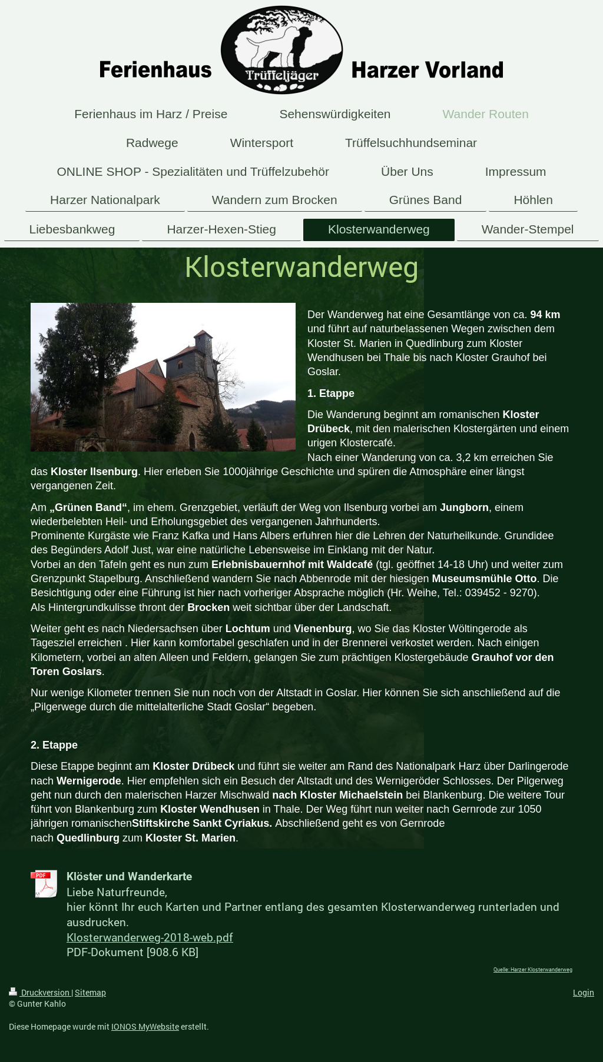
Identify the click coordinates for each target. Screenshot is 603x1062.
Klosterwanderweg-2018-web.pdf (150, 937)
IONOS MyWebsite (145, 1026)
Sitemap (90, 992)
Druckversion (40, 992)
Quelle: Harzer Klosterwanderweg (532, 969)
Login (583, 992)
